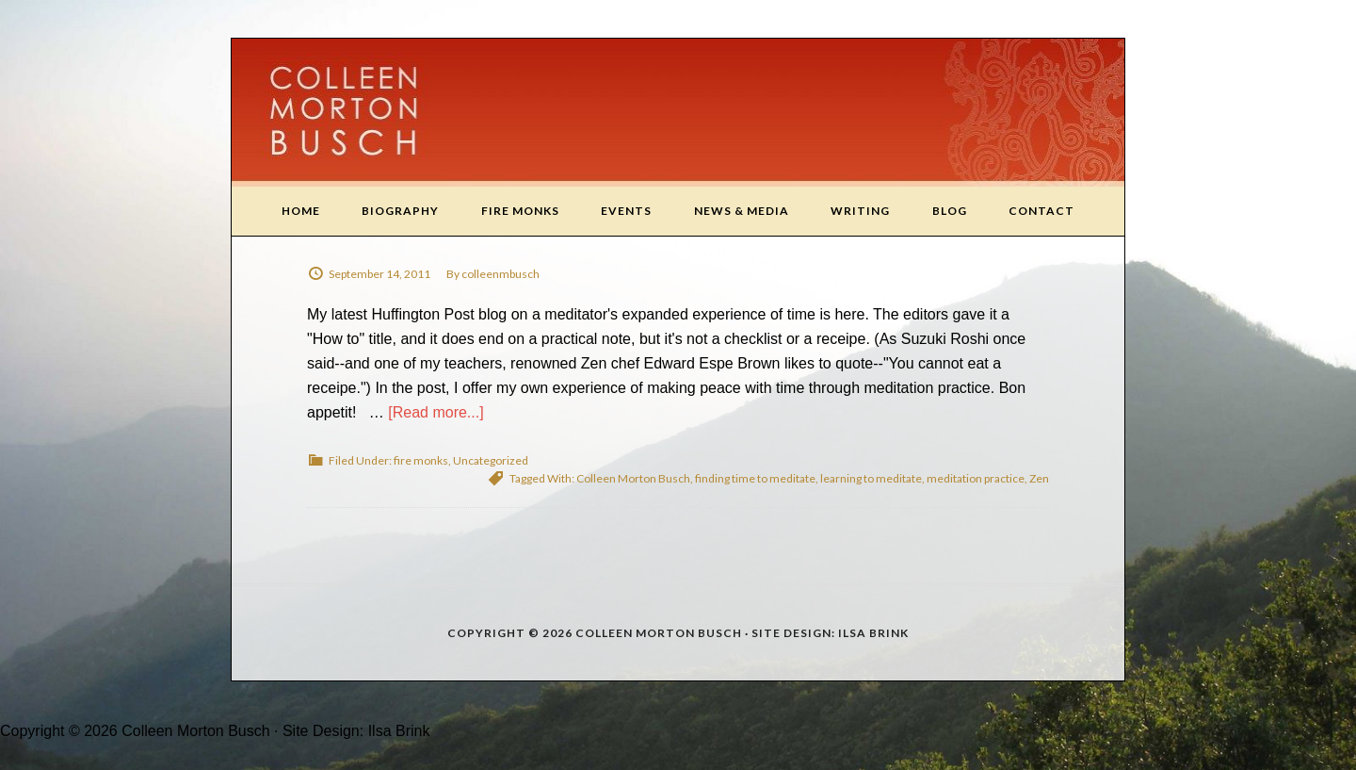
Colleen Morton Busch (678, 113)
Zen (1039, 478)
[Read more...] (435, 412)
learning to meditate (871, 478)
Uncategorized (490, 460)
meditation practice (976, 478)
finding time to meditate (755, 478)
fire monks (421, 460)
